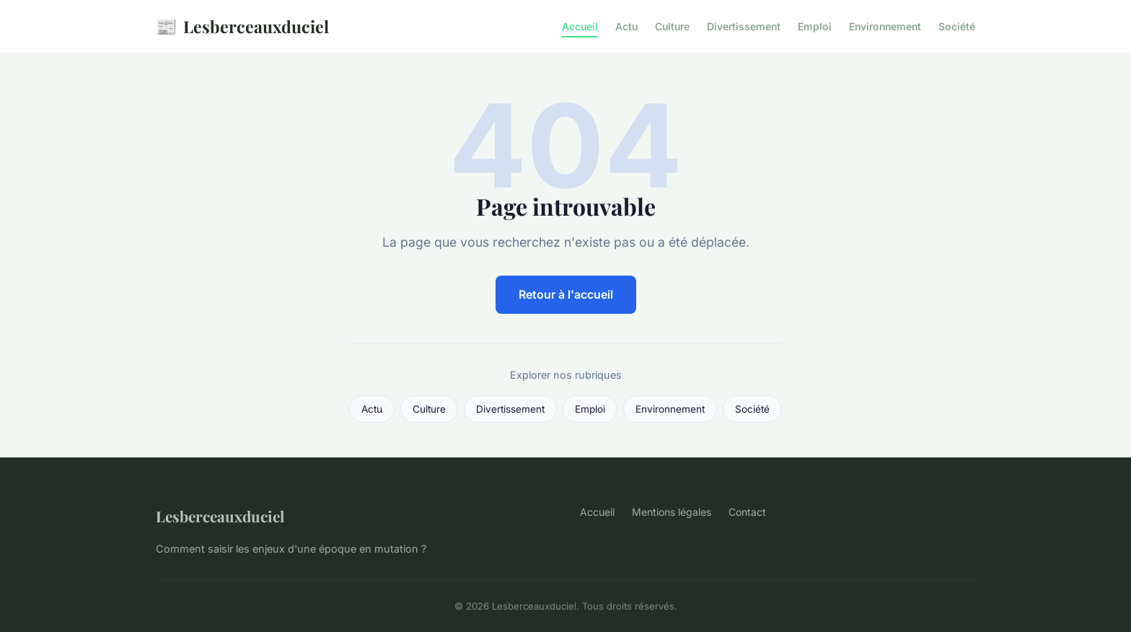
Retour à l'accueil (566, 294)
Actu (626, 26)
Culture (672, 26)
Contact (747, 512)
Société (956, 26)
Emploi (815, 26)
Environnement (885, 26)
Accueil (580, 26)
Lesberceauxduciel (242, 26)
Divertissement (743, 26)
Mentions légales (671, 512)
